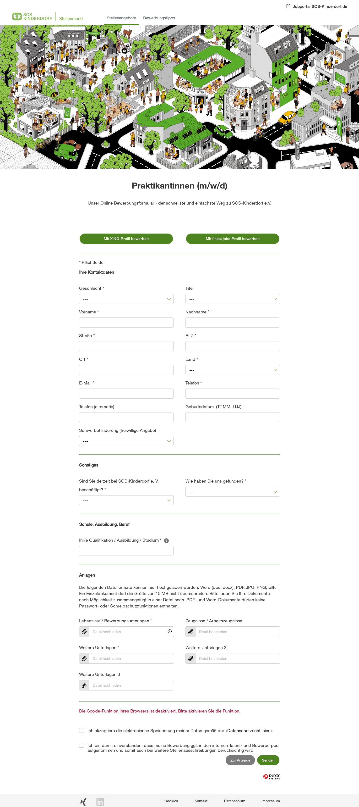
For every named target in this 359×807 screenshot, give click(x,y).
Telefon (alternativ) (96, 406)
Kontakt (201, 801)
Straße (87, 335)
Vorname (89, 311)
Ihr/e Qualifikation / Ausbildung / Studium (124, 540)
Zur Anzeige (240, 760)
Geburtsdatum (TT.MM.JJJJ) (213, 406)
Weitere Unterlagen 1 (99, 647)
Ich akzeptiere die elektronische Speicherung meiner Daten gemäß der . (180, 730)
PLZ (190, 335)
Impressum (270, 801)
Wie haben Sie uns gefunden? (215, 481)
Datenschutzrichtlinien (249, 730)
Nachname (197, 311)
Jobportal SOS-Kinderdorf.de (320, 6)
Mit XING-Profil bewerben (126, 238)
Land (191, 359)
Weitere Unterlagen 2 (205, 647)
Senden (268, 760)
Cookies (171, 801)
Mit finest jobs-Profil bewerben (233, 238)
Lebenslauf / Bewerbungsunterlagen (115, 620)
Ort (83, 359)
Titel (189, 288)
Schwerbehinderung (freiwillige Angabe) (117, 430)
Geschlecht (91, 288)
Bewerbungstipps (159, 17)
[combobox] (126, 299)
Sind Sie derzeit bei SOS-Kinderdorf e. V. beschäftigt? (119, 485)
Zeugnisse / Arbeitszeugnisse (213, 620)
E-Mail (86, 382)
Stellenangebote (121, 17)
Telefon (193, 382)
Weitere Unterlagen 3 (99, 674)
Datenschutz (234, 801)
